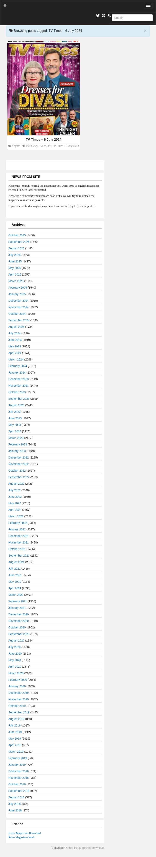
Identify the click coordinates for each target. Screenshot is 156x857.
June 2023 (15, 418)
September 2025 (19, 241)
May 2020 (14, 660)
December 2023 (18, 379)
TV (49, 146)
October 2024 (17, 313)
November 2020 (18, 621)
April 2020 (14, 666)
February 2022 (17, 522)
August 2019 (16, 719)
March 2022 (15, 516)
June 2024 (15, 339)
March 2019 (15, 751)
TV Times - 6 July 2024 (65, 146)
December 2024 (18, 300)
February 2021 (17, 601)
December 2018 (18, 771)
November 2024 (18, 307)
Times (42, 146)
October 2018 (17, 784)
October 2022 (17, 470)
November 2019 (18, 699)
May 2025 (14, 268)
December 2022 (18, 457)
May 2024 (14, 346)
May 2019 (14, 738)
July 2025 (14, 255)
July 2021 (14, 568)
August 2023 (16, 405)
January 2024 (17, 372)
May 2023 (14, 424)
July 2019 (14, 725)
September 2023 (19, 398)
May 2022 (14, 503)
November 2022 (18, 464)
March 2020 (15, 673)
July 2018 (14, 804)
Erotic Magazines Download (24, 833)
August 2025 (16, 248)
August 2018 (16, 797)
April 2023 (14, 431)
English (16, 146)
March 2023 (15, 438)
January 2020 (17, 686)
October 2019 (17, 705)
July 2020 (14, 647)
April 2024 (14, 353)
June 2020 (15, 653)
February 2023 (17, 444)
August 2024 (16, 326)
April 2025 (14, 274)
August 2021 (16, 562)
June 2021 (15, 575)
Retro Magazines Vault (21, 837)
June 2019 (15, 732)
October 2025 (17, 235)
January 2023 (17, 451)
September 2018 (19, 790)
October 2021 (17, 549)
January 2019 (17, 764)
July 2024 (14, 333)
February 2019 (17, 758)
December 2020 (18, 614)
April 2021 (14, 588)
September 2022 (19, 477)
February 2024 (17, 366)
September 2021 (19, 555)
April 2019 (14, 745)
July (35, 146)
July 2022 (14, 490)
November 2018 (18, 777)
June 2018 (15, 810)
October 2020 (17, 627)
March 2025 (15, 281)
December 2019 (18, 692)
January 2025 (17, 294)
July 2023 (14, 411)
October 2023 (17, 392)
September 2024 (19, 320)
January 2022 (17, 529)
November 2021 (18, 542)
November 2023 (18, 385)
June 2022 (15, 496)
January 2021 (17, 607)
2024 (29, 146)
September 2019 (19, 712)
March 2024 (15, 359)
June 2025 (15, 261)
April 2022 (14, 509)
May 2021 (14, 581)
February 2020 (17, 679)
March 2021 (15, 594)
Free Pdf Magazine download (86, 847)
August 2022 (16, 483)
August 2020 (16, 640)
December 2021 (18, 536)
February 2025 (17, 287)
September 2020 (19, 634)
